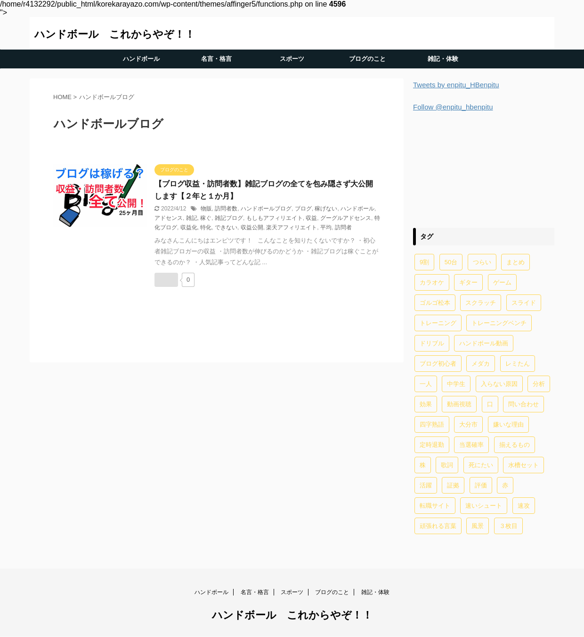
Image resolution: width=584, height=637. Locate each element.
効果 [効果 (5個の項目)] (426, 404)
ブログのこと (367, 58)
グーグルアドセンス (345, 218)
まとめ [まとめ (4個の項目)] (515, 262)
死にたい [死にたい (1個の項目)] (481, 465)
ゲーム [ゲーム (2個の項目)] (502, 282)
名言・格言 (216, 58)
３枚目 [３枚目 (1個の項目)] (508, 525)
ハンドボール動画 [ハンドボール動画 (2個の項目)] (483, 343)
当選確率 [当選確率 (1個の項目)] (471, 444)
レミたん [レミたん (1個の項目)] (517, 363)
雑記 (191, 218)
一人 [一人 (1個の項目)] (426, 383)
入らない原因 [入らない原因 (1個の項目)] (499, 383)
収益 (311, 218)
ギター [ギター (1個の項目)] (468, 282)
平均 (326, 227)
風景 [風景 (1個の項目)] (477, 525)
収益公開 (252, 227)
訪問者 (343, 227)
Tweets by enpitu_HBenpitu (456, 85)
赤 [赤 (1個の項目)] (505, 485)
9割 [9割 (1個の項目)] (424, 262)
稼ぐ (205, 218)
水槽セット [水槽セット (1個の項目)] (523, 465)
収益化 (188, 227)
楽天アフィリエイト (291, 227)
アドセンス (168, 218)
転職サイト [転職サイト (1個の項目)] (435, 505)
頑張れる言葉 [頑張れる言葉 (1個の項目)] (438, 525)
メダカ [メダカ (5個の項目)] (480, 363)
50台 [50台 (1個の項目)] (451, 262)
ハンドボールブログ (266, 208)
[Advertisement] (483, 168)
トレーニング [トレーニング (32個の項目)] (438, 323)
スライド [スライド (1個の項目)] (523, 302)
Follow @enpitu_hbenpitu (453, 107)
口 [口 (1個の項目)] (490, 404)
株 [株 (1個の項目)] (423, 465)
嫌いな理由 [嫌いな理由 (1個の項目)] (508, 424)
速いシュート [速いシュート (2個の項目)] (483, 505)
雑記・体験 (443, 58)
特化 (205, 227)
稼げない (326, 208)
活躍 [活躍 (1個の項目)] (426, 485)
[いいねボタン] (166, 280)
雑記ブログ (229, 218)
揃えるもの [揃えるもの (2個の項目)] (514, 444)
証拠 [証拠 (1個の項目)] (453, 485)
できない (226, 227)
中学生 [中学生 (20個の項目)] (456, 383)
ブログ (303, 208)
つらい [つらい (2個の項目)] (482, 262)
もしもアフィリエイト (274, 218)
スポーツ (292, 58)
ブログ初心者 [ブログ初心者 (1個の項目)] (438, 363)
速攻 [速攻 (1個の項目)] (524, 505)
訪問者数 (226, 208)
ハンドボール (141, 58)
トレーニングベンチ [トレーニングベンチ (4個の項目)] (499, 323)
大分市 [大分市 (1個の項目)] (468, 424)
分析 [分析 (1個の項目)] (539, 383)
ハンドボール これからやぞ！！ (114, 34)
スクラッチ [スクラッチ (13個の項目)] (480, 302)
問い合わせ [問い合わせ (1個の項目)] (523, 404)
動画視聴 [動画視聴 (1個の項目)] (459, 404)
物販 (206, 208)
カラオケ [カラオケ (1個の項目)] (432, 282)
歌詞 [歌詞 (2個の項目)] (447, 465)
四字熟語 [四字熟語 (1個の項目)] (432, 424)
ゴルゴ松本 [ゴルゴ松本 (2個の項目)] (435, 302)
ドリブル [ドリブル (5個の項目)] (432, 343)
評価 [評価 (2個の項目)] (481, 485)
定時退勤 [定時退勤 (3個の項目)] (432, 444)
